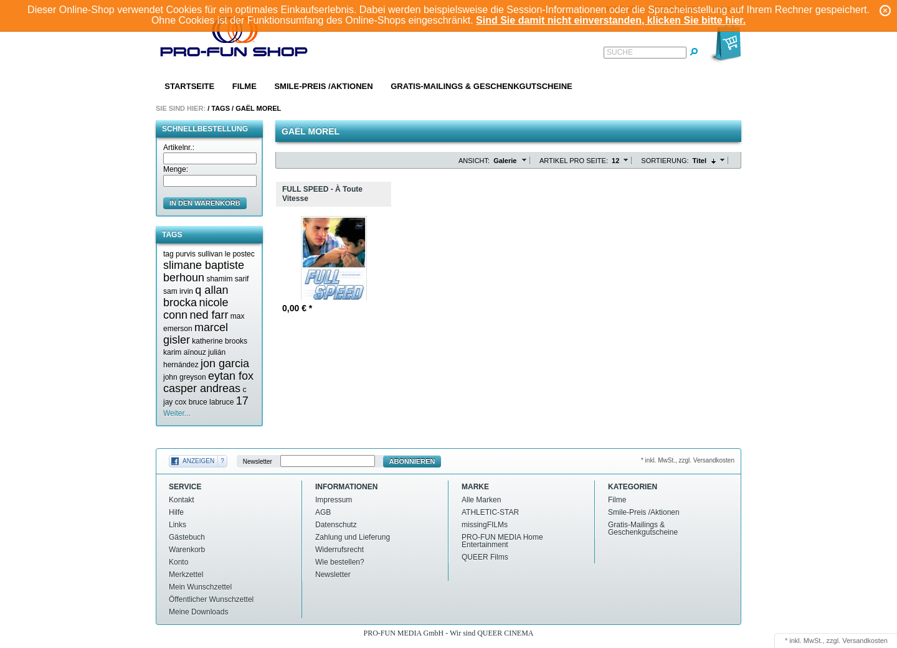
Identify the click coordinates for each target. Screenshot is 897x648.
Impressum (333, 499)
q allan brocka (195, 296)
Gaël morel (258, 108)
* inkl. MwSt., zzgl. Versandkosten (687, 460)
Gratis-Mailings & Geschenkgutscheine (481, 86)
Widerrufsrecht (339, 549)
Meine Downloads (198, 612)
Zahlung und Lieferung (352, 537)
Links (177, 524)
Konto (178, 562)
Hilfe (176, 512)
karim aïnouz (184, 352)
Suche (620, 52)
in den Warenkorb (204, 203)
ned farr (208, 315)
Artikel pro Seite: (573, 160)
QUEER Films (485, 557)
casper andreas (201, 388)
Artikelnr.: (178, 147)
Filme (244, 86)
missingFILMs (485, 524)
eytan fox (231, 376)
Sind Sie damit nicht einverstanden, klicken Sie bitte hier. (611, 20)
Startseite (189, 86)
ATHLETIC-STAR (490, 512)
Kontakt (181, 499)
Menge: (175, 169)
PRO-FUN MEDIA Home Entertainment (502, 541)
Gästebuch (187, 537)
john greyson (184, 377)
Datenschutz (336, 524)
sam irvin (178, 291)
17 (242, 401)
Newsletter (257, 461)
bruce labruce (211, 402)
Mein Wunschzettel (200, 587)
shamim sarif (227, 279)
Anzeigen (198, 461)
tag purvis (179, 254)
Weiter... (177, 413)
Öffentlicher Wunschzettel (211, 599)
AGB (323, 512)
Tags (220, 108)
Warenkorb (187, 549)
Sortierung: (664, 160)
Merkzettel (186, 574)
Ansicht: (474, 160)
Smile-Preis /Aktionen (323, 86)
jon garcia (225, 363)
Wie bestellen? (339, 562)
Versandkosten (865, 640)
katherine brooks (219, 341)
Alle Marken (481, 499)
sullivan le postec (225, 254)
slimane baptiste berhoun (203, 271)
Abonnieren (412, 461)
